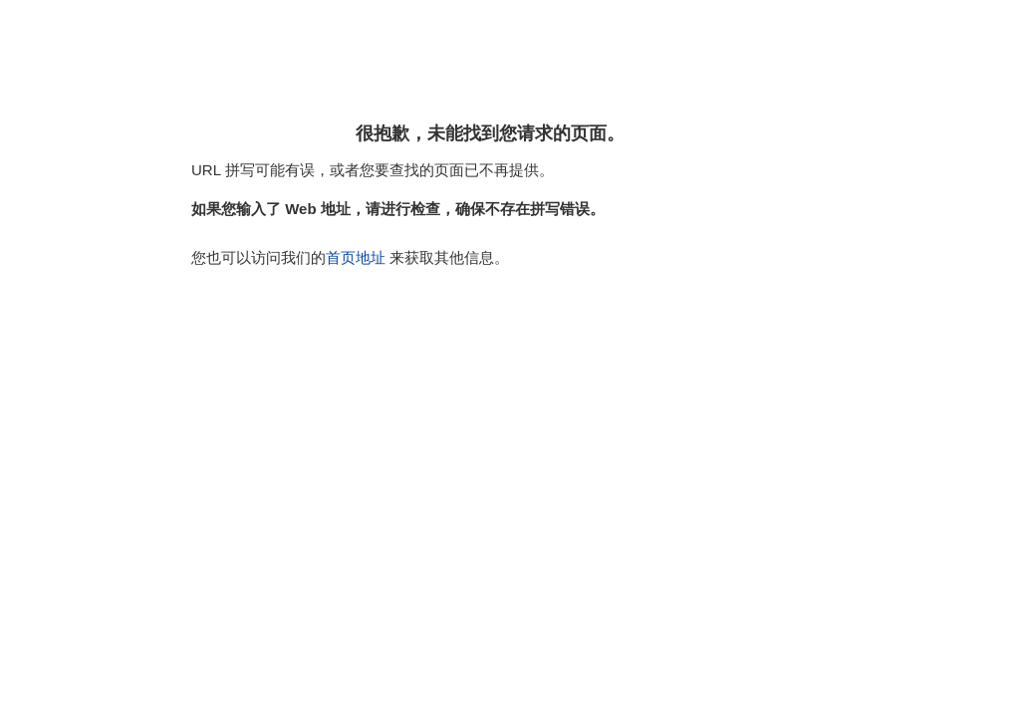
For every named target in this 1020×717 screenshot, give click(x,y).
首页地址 (355, 257)
